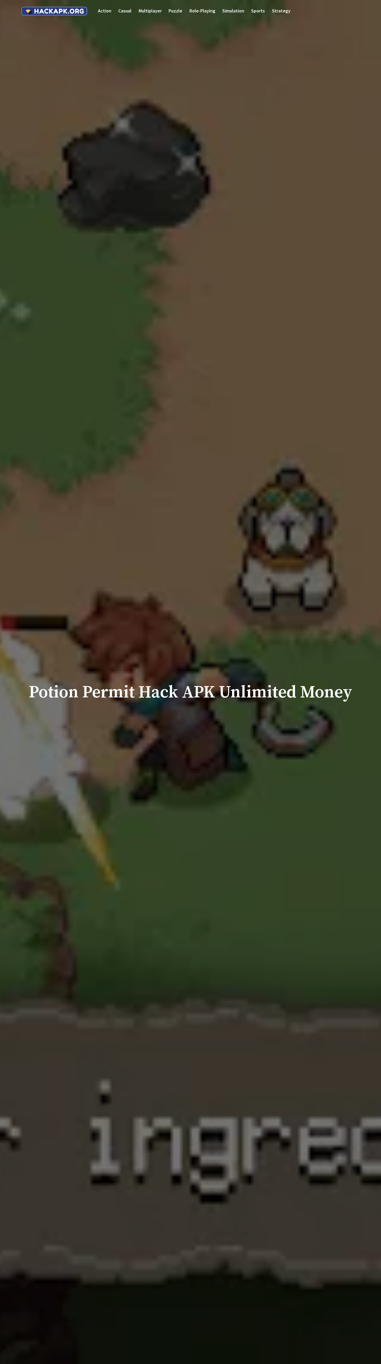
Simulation (233, 11)
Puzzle (175, 11)
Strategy (281, 11)
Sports (258, 11)
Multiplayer (150, 11)
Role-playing (202, 11)
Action (104, 11)
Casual (124, 11)
